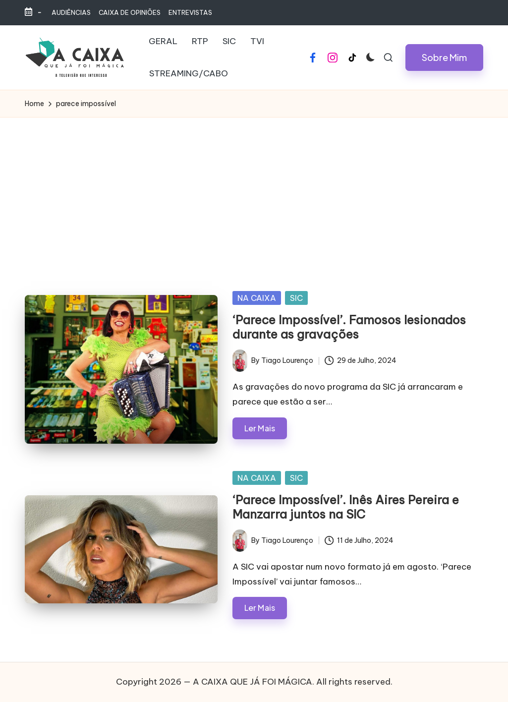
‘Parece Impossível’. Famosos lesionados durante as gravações (349, 327)
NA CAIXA (256, 298)
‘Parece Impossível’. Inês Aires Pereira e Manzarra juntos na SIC (345, 507)
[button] (444, 57)
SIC (296, 298)
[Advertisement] (254, 191)
